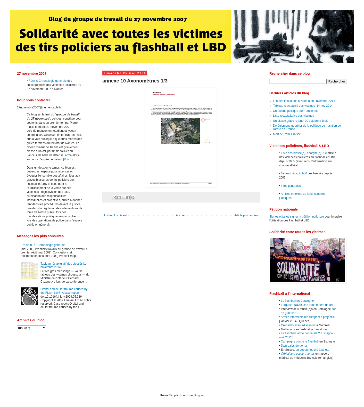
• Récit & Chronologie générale (46, 80)
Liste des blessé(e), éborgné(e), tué (304, 153)
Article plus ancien (246, 215)
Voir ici (68, 159)
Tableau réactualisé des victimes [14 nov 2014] (303, 105)
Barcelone (320, 329)
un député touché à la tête (312, 349)
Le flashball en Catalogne (297, 300)
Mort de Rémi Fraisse (287, 134)
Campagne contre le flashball (300, 341)
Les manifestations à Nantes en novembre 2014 (304, 101)
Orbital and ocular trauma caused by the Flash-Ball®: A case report (64, 290)
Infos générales (291, 185)
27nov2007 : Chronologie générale (43, 245)
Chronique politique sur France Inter (296, 111)
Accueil (180, 215)
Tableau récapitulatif (294, 173)
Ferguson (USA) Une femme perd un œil (307, 305)
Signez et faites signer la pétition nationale (296, 216)
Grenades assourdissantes (298, 325)
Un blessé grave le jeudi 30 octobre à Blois (300, 120)
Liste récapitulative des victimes (293, 115)
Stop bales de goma (294, 345)
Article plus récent (115, 215)
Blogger (199, 395)
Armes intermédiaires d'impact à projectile (308, 317)
